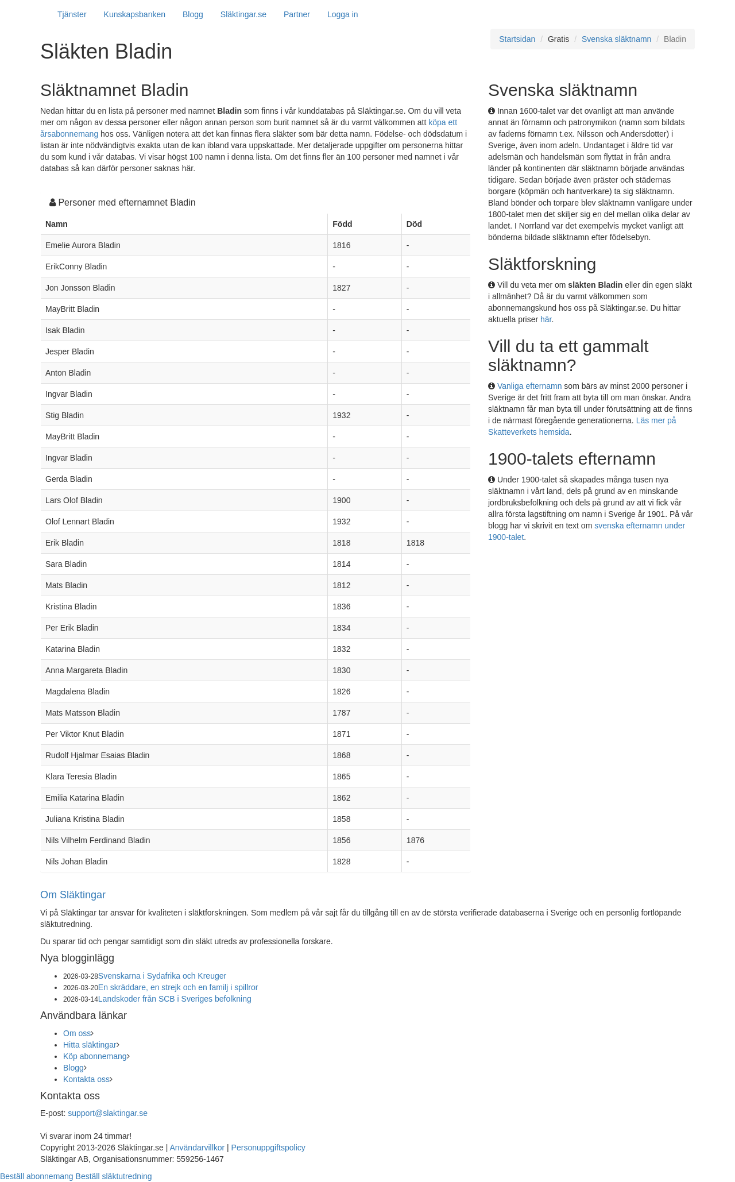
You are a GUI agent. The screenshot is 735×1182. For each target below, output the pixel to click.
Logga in (342, 14)
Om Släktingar (73, 895)
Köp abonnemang (95, 1056)
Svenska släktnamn (616, 39)
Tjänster (72, 14)
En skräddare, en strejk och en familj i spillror (178, 987)
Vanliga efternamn (529, 386)
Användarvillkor (197, 1147)
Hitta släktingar (90, 1044)
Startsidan (517, 39)
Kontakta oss (86, 1079)
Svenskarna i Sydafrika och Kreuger (162, 975)
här (545, 319)
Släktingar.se (243, 14)
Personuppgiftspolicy (268, 1147)
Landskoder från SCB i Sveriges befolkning (175, 998)
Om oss (77, 1033)
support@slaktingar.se (108, 1113)
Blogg (193, 14)
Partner (297, 14)
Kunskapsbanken (134, 14)
